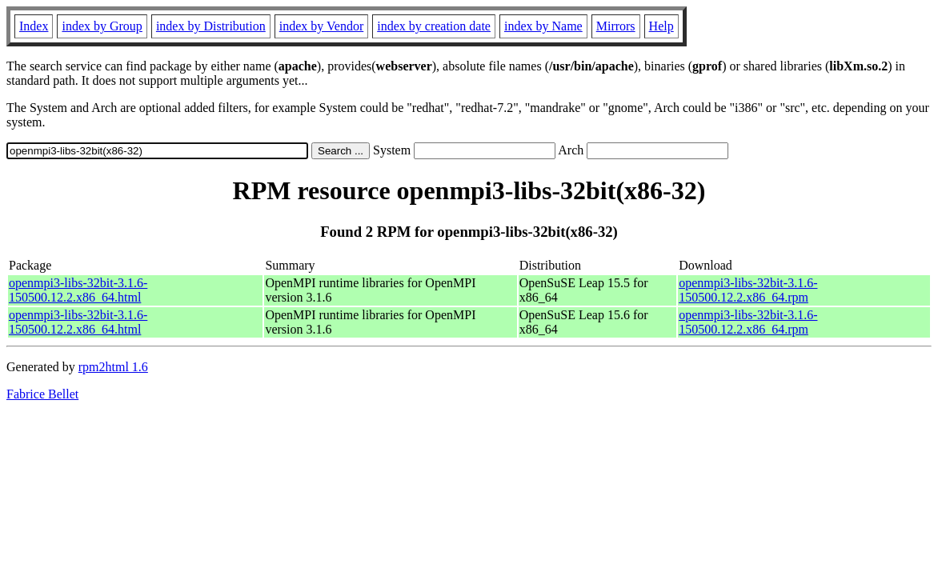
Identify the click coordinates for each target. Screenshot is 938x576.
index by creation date (434, 26)
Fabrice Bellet (42, 394)
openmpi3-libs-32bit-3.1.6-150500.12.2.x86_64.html (78, 290)
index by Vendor (321, 26)
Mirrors (615, 26)
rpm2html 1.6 (113, 367)
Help (661, 26)
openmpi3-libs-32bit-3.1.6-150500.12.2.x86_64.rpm (748, 290)
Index (33, 26)
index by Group (102, 26)
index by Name (543, 26)
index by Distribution (211, 26)
